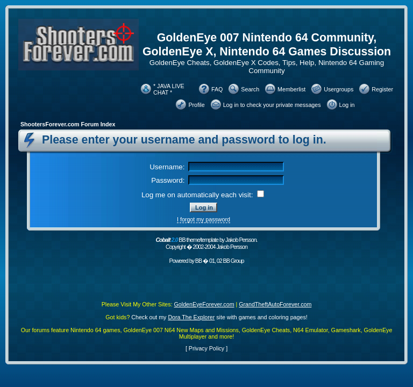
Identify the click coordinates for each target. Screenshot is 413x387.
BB (198, 260)
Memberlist (291, 89)
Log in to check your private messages (272, 105)
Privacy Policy (206, 348)
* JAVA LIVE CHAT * (168, 89)
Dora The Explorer (191, 317)
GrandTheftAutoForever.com (275, 304)
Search (250, 89)
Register (382, 89)
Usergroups (338, 89)
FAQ (217, 89)
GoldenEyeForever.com (204, 304)
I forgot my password (203, 219)
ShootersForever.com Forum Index (67, 124)
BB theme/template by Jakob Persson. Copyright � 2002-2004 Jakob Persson (206, 243)
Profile (196, 105)
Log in (347, 105)
